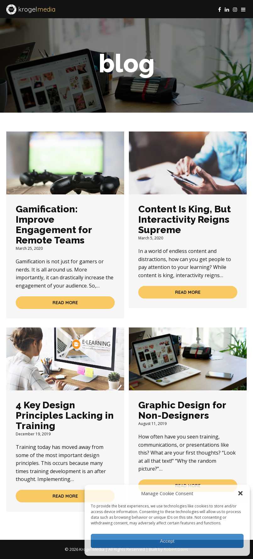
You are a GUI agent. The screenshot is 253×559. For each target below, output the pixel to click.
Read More (65, 302)
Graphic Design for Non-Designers (182, 410)
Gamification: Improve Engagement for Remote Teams (54, 225)
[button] (240, 493)
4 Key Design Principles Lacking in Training (65, 415)
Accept (167, 541)
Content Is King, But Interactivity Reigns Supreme (184, 219)
